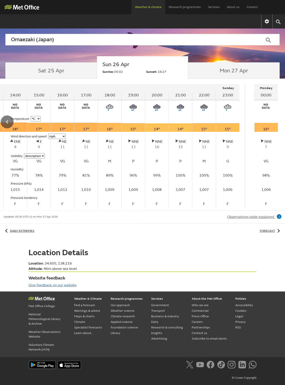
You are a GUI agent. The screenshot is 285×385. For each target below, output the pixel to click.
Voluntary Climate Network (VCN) (41, 347)
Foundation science (124, 327)
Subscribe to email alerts (209, 338)
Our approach (120, 305)
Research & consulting (167, 327)
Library (115, 333)
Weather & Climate (88, 299)
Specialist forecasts (184, 21)
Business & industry (165, 316)
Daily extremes (19, 230)
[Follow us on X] (190, 365)
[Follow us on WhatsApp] (252, 365)
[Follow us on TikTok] (222, 365)
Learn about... (224, 21)
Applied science (122, 322)
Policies (240, 299)
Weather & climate (148, 7)
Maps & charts (118, 21)
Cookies (240, 311)
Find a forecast (37, 21)
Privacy (240, 322)
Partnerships (201, 327)
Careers (252, 7)
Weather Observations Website (44, 334)
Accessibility (244, 305)
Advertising (159, 338)
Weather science (122, 311)
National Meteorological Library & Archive (44, 319)
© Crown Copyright (244, 378)
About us (233, 7)
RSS (238, 327)
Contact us (199, 333)
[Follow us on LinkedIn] (243, 365)
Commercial (200, 311)
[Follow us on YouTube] (201, 365)
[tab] (51, 71)
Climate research (123, 316)
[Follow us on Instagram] (232, 365)
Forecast (270, 230)
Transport (158, 311)
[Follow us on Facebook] (211, 365)
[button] (278, 21)
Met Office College (41, 306)
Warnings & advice (78, 21)
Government (160, 305)
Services (214, 7)
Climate (149, 21)
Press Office (200, 316)
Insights (156, 333)
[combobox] (131, 39)
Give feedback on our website (52, 285)
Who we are (200, 305)
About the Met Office (207, 299)
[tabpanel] (266, 146)
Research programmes (185, 7)
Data (154, 322)
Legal (239, 316)
